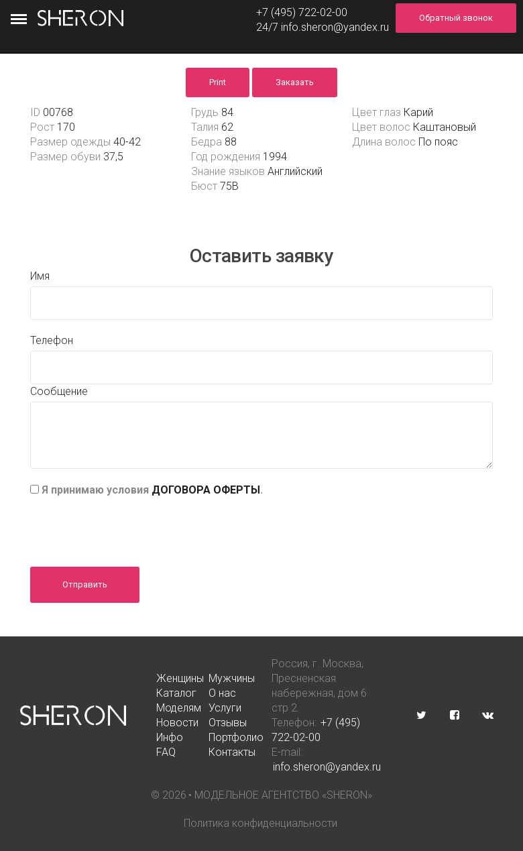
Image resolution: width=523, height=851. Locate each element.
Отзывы (228, 722)
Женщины (180, 678)
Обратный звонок (456, 18)
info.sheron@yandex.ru (335, 27)
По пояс (438, 141)
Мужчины (232, 678)
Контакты (232, 752)
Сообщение (59, 391)
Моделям (178, 707)
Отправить (84, 584)
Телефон (51, 340)
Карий (418, 112)
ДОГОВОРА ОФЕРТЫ (206, 490)
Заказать (295, 82)
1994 (275, 156)
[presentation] (132, 527)
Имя (40, 276)
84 (227, 112)
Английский (295, 171)
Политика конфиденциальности (260, 823)
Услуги (225, 707)
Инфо (169, 737)
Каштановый (444, 127)
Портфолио (236, 737)
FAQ (166, 752)
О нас (222, 693)
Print (217, 82)
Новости (177, 722)
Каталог (176, 693)
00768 (58, 112)
